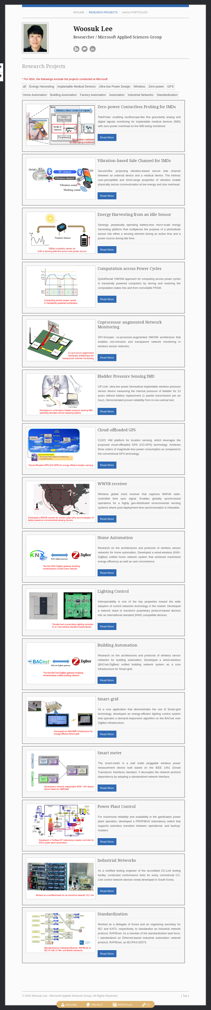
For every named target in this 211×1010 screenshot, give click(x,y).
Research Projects (103, 12)
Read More (107, 137)
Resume (78, 12)
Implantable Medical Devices (76, 86)
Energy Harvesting (41, 86)
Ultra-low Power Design (114, 86)
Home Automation (35, 95)
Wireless (139, 86)
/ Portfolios (134, 12)
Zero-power (156, 86)
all (24, 86)
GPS (170, 86)
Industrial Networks (140, 95)
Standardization (167, 95)
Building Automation (63, 95)
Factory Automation (93, 95)
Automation (117, 95)
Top (185, 995)
